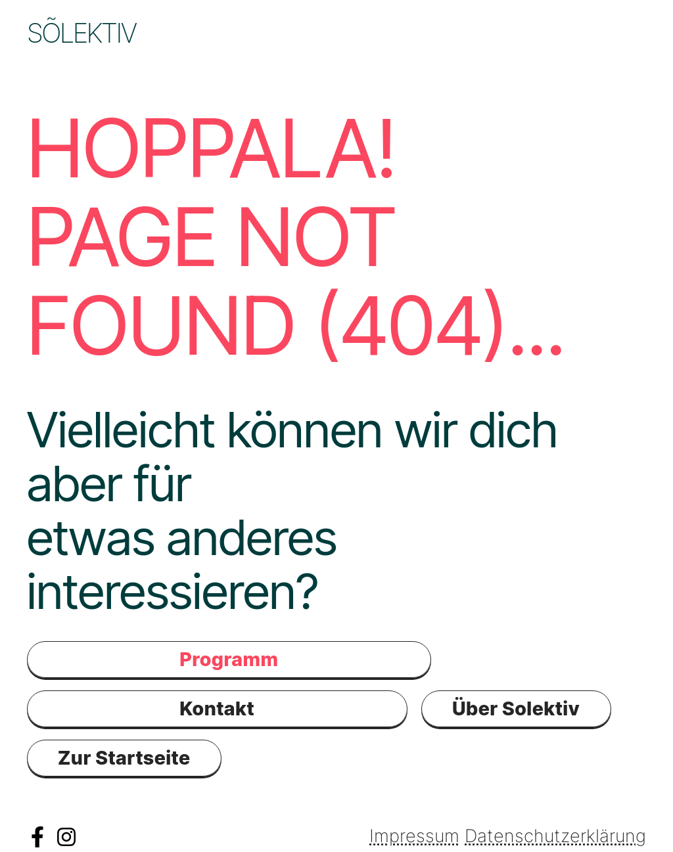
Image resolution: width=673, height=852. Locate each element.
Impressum (414, 836)
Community (458, 32)
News (183, 32)
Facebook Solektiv (37, 836)
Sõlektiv (81, 32)
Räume (587, 32)
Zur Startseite (124, 757)
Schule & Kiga (112, 59)
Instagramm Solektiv (66, 836)
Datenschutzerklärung (555, 836)
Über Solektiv (516, 708)
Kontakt (265, 59)
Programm (300, 32)
